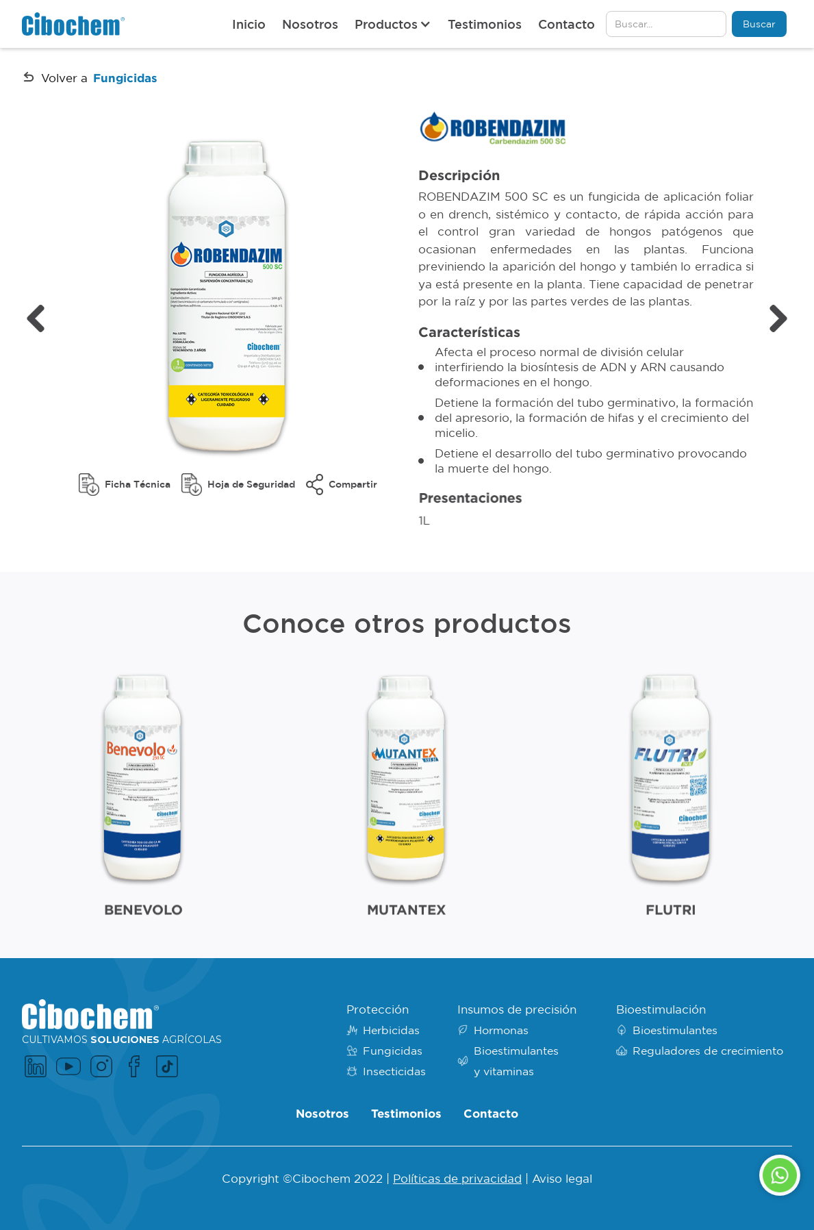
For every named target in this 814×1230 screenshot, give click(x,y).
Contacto (566, 24)
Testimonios (485, 24)
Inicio (249, 24)
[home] (73, 23)
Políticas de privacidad (457, 1178)
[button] (393, 24)
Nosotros (310, 24)
